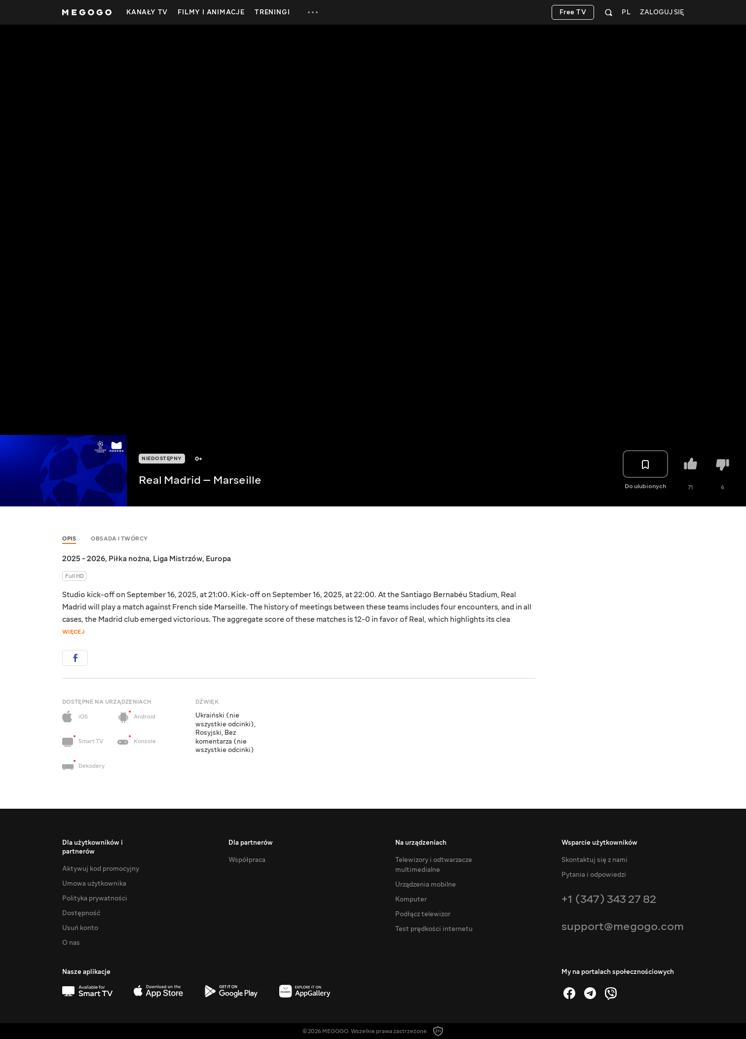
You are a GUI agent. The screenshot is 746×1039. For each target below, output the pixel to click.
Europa (218, 559)
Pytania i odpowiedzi (593, 874)
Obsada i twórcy (119, 538)
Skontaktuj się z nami (594, 860)
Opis (69, 538)
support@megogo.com (622, 926)
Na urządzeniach (421, 842)
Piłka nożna (129, 559)
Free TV (573, 12)
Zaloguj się (662, 12)
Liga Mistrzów (177, 559)
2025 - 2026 (83, 559)
